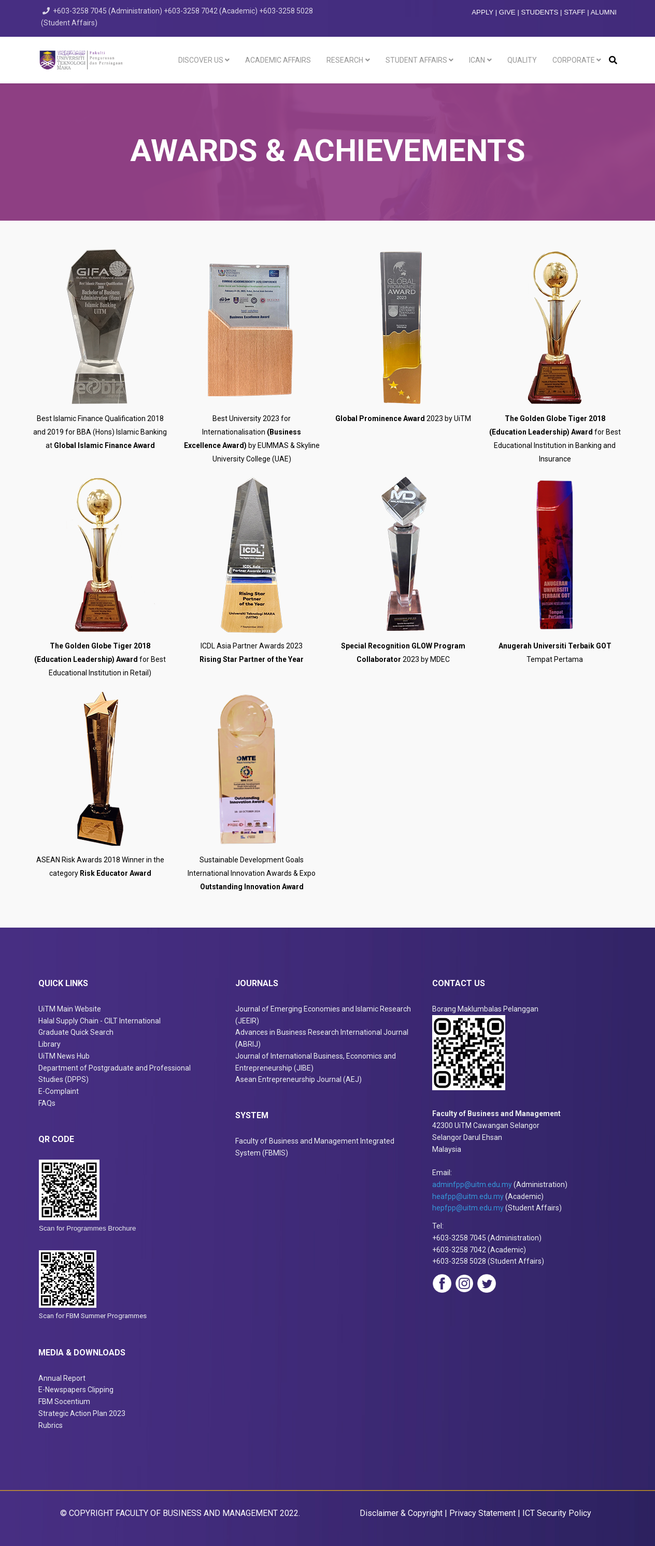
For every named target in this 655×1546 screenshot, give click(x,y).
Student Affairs (416, 60)
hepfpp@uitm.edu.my (468, 1208)
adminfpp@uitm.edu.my (472, 1184)
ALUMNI (604, 12)
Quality (522, 60)
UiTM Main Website (69, 1009)
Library (49, 1044)
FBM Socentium (64, 1401)
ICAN (477, 60)
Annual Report (62, 1378)
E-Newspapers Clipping (75, 1389)
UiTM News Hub (64, 1056)
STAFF (574, 12)
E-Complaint (58, 1091)
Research (344, 60)
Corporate (573, 60)
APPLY (482, 12)
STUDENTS (540, 12)
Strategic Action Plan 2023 (81, 1413)
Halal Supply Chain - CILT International (100, 1021)
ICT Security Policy (556, 1513)
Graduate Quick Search (75, 1032)
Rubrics (50, 1425)
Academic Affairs (278, 60)
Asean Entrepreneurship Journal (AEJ (297, 1079)
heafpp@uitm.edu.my (468, 1196)
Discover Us (200, 60)
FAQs (46, 1103)
